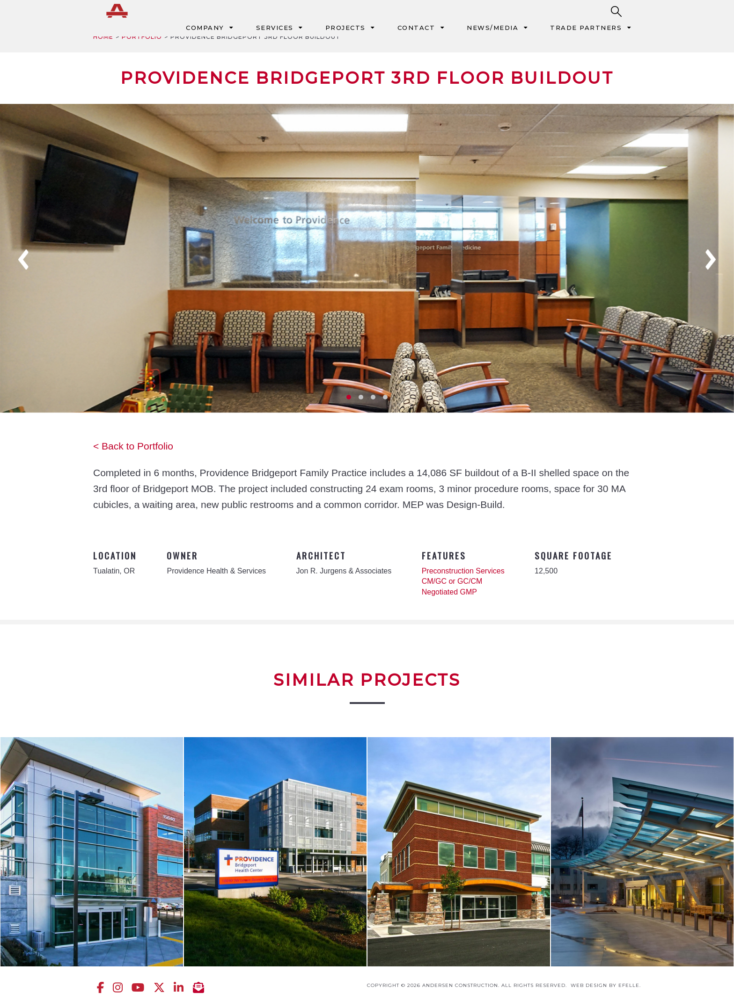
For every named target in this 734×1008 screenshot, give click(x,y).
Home (103, 36)
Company (205, 27)
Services (275, 27)
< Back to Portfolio (133, 446)
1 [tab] (348, 397)
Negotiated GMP (449, 592)
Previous (23, 259)
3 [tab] (373, 397)
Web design (589, 985)
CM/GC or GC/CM (452, 581)
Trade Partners (586, 27)
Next (710, 259)
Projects (345, 27)
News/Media (492, 27)
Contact (416, 27)
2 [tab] (361, 397)
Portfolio (142, 36)
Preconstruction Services (463, 571)
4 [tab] (385, 397)
